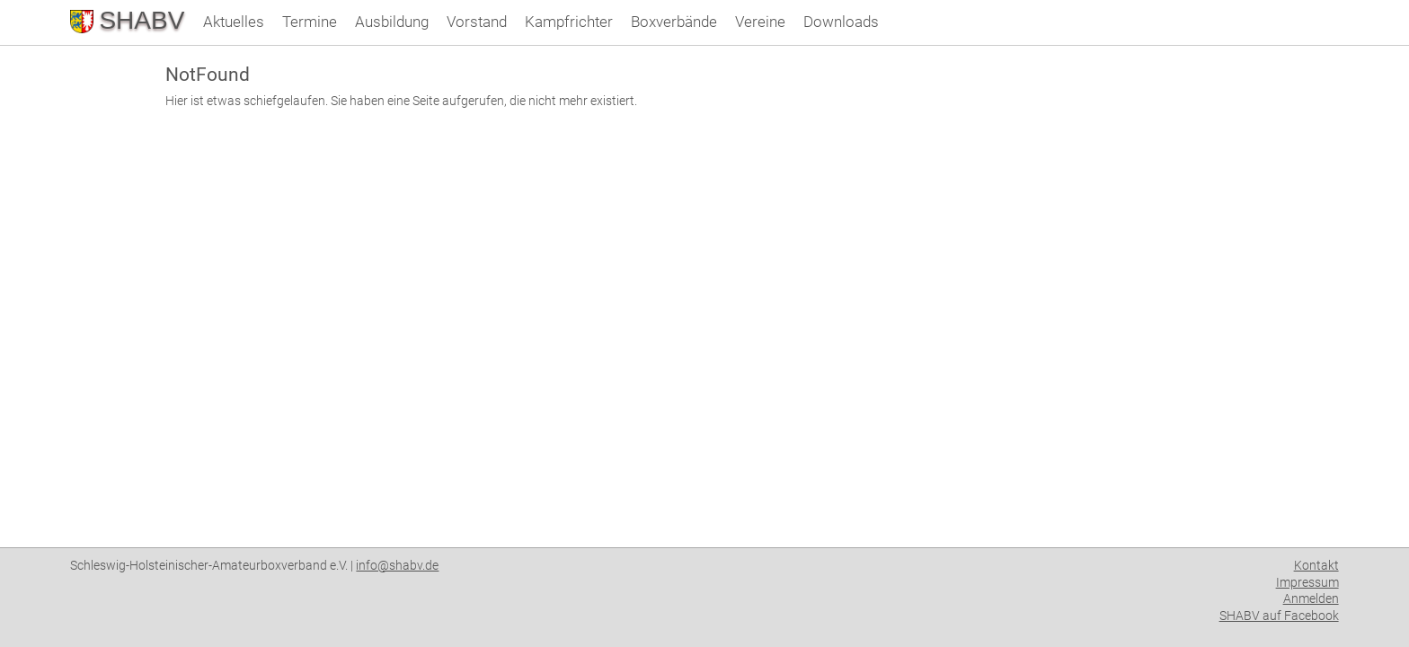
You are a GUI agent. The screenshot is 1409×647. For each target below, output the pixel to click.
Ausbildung (392, 22)
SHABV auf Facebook (1279, 615)
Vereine (760, 22)
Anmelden (1311, 598)
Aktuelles (233, 22)
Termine (309, 22)
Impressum (1307, 582)
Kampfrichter (569, 22)
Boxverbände (674, 22)
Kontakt (1316, 565)
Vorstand (477, 22)
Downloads (841, 22)
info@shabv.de (397, 565)
